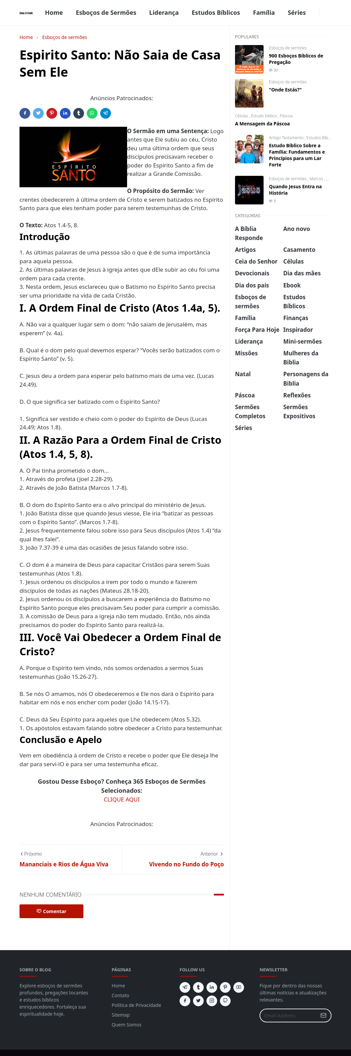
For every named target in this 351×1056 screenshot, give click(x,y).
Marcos (317, 179)
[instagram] (211, 1000)
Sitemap (121, 1015)
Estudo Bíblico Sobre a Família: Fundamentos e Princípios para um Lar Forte (297, 155)
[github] (225, 1000)
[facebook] (315, 12)
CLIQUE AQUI (122, 799)
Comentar (51, 911)
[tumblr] (198, 987)
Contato (120, 995)
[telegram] (185, 987)
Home (118, 985)
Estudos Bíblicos (322, 138)
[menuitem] (53, 12)
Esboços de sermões (288, 48)
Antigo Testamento (287, 138)
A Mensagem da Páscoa (262, 123)
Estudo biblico (264, 116)
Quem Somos (127, 1024)
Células (242, 116)
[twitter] (198, 1000)
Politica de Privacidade (136, 1005)
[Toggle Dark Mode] (323, 12)
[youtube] (238, 987)
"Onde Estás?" (285, 89)
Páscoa (286, 116)
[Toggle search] (329, 13)
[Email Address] (288, 1015)
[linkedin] (211, 987)
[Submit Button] (323, 1015)
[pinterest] (225, 987)
